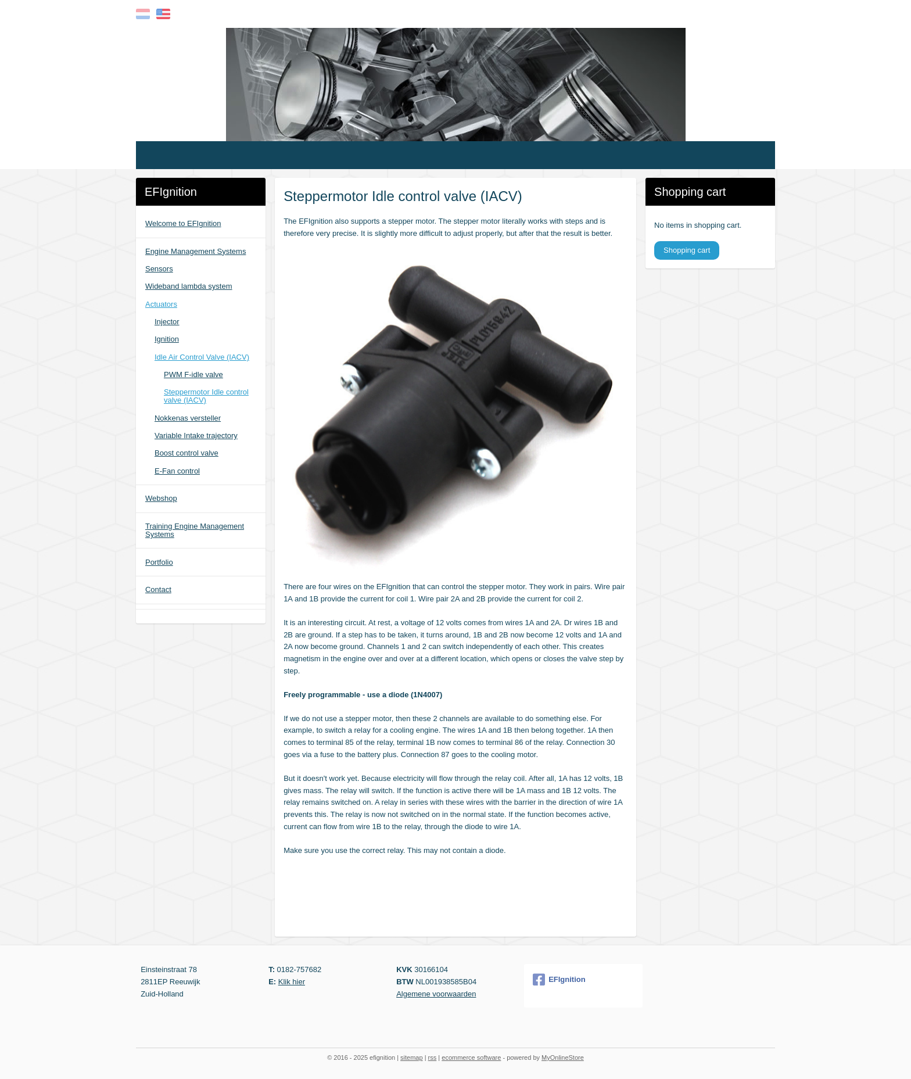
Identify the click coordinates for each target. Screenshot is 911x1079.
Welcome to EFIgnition (183, 223)
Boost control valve (186, 453)
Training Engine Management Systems (194, 530)
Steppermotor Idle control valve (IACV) (206, 396)
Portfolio (159, 562)
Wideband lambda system (188, 286)
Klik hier (291, 981)
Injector (167, 321)
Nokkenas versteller (188, 418)
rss (432, 1057)
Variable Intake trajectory (196, 435)
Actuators (161, 304)
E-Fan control (177, 471)
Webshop (161, 498)
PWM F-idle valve (193, 374)
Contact (158, 589)
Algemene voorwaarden (436, 994)
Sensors (159, 268)
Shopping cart (686, 250)
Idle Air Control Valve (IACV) (202, 357)
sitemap (411, 1057)
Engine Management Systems (195, 251)
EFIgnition (559, 980)
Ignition (167, 339)
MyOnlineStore (562, 1057)
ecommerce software (471, 1057)
